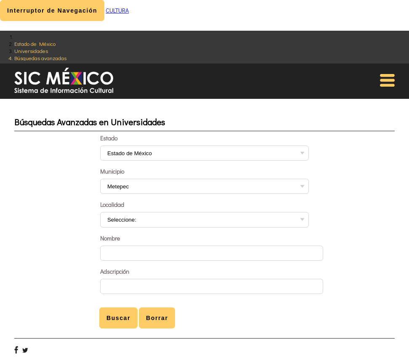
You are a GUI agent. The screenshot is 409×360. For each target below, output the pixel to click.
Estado (108, 138)
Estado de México (35, 43)
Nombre (110, 238)
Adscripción (114, 271)
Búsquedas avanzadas (40, 57)
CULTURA (117, 10)
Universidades (31, 50)
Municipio (112, 171)
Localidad (112, 205)
